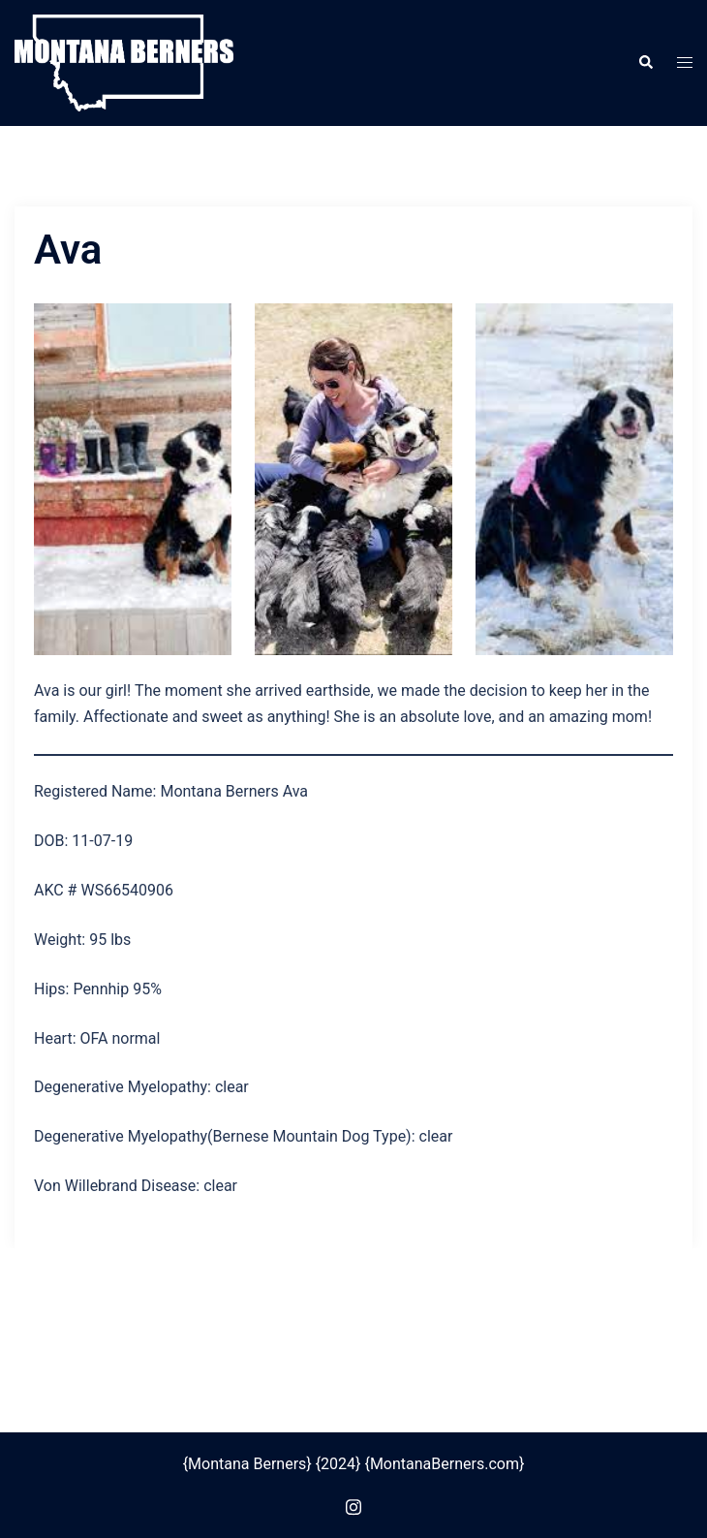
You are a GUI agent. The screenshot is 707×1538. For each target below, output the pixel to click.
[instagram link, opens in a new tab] (353, 1504)
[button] (645, 63)
